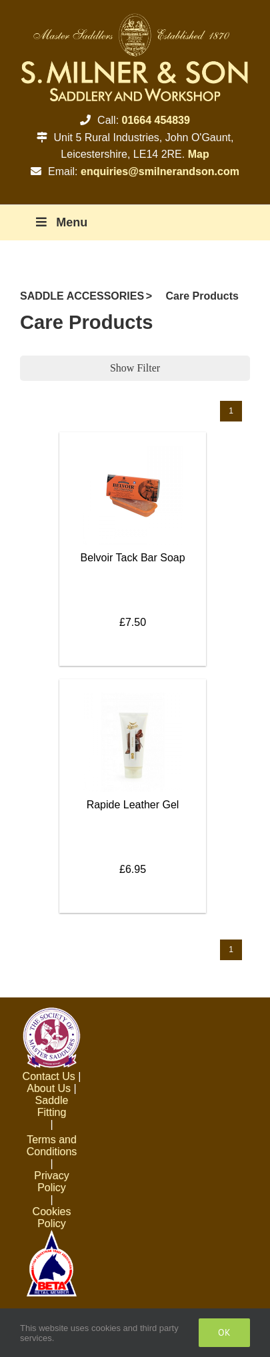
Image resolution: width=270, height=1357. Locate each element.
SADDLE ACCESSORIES (82, 296)
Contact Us (49, 1076)
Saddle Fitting (52, 1106)
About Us (49, 1088)
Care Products (202, 296)
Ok (224, 1332)
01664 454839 (156, 120)
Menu (60, 222)
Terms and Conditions (52, 1145)
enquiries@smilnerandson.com (160, 171)
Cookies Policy (52, 1217)
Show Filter (135, 368)
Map (198, 154)
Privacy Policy (51, 1181)
